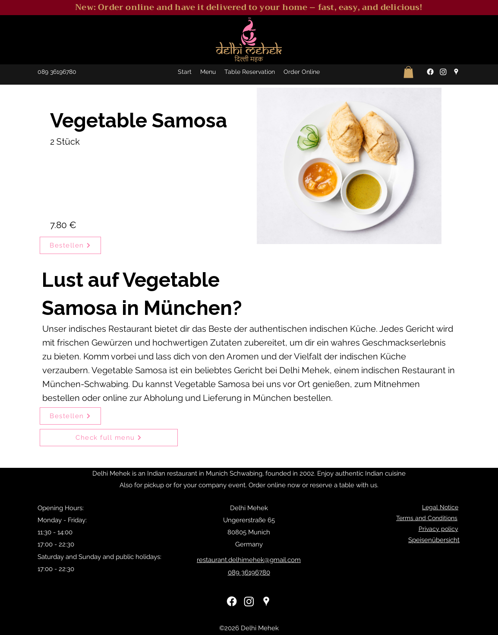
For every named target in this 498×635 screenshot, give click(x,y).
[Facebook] (430, 71)
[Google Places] (456, 71)
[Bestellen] (70, 245)
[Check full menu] (109, 437)
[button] (408, 72)
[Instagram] (443, 71)
